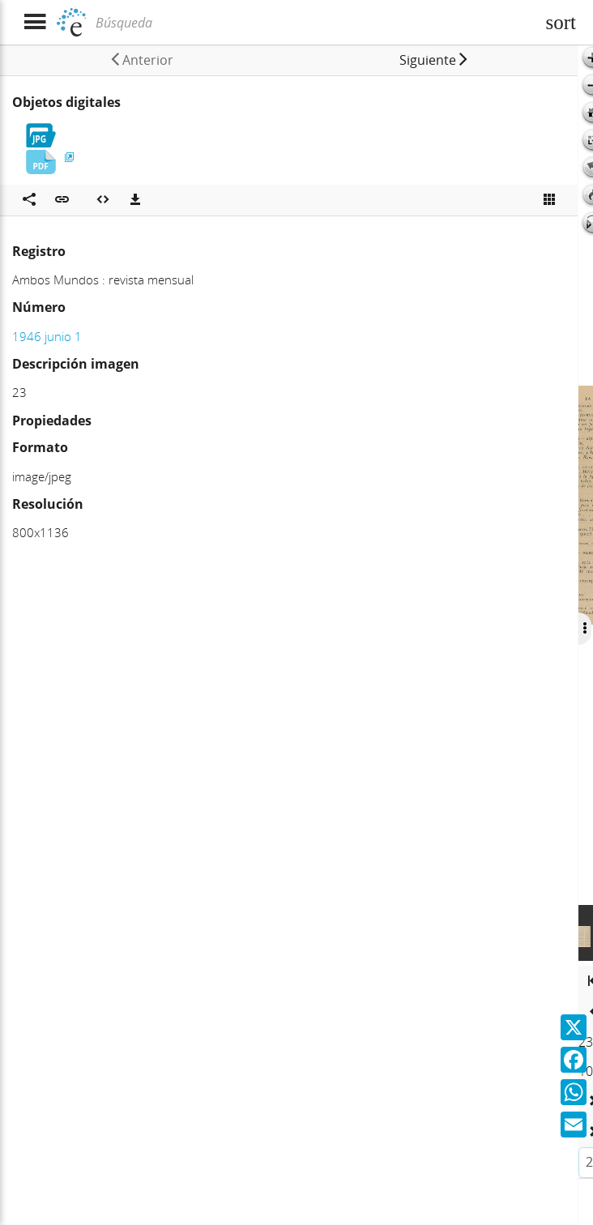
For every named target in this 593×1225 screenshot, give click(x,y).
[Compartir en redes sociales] (29, 200)
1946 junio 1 (47, 336)
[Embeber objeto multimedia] (103, 200)
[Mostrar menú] (34, 22)
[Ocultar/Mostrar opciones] (582, 628)
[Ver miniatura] (549, 200)
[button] (431, 60)
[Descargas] (135, 200)
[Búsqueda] (313, 22)
